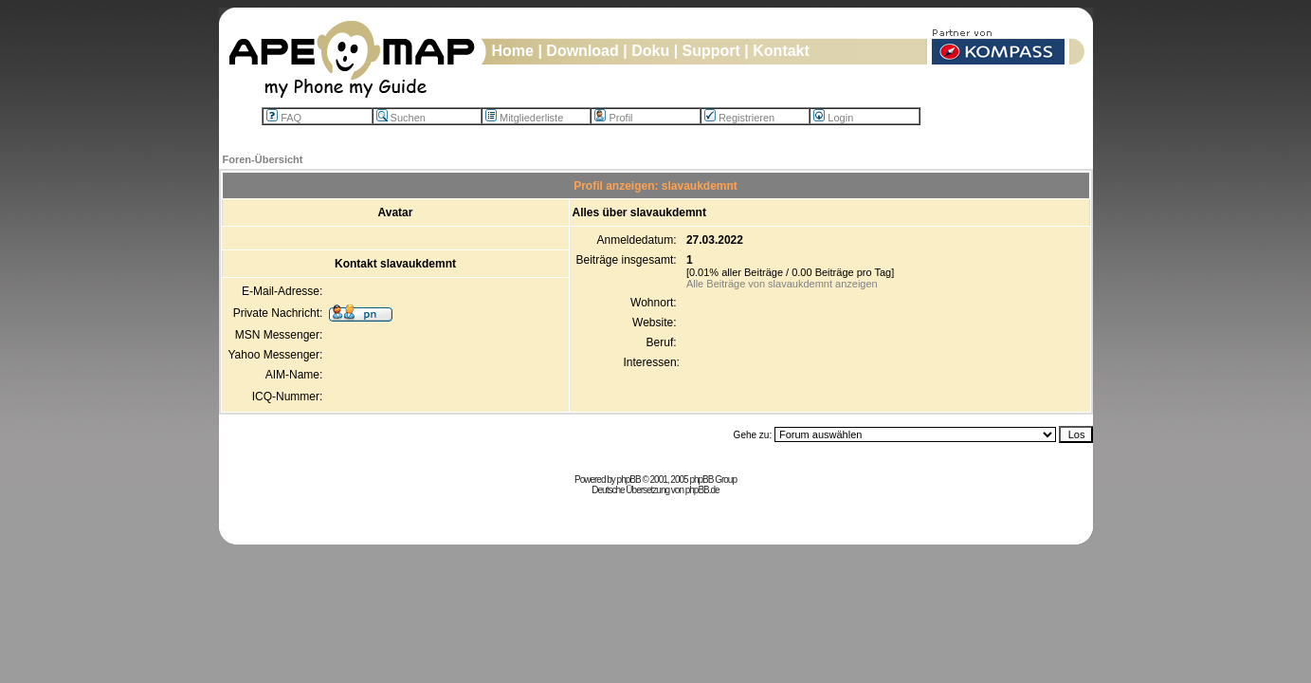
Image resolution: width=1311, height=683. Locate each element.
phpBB (629, 479)
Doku (650, 51)
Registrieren (739, 117)
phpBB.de (702, 490)
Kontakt (781, 51)
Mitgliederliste (524, 117)
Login (833, 117)
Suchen (401, 117)
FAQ (283, 117)
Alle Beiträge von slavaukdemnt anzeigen (782, 283)
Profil (613, 117)
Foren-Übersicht (263, 159)
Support (711, 51)
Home (513, 51)
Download (582, 51)
